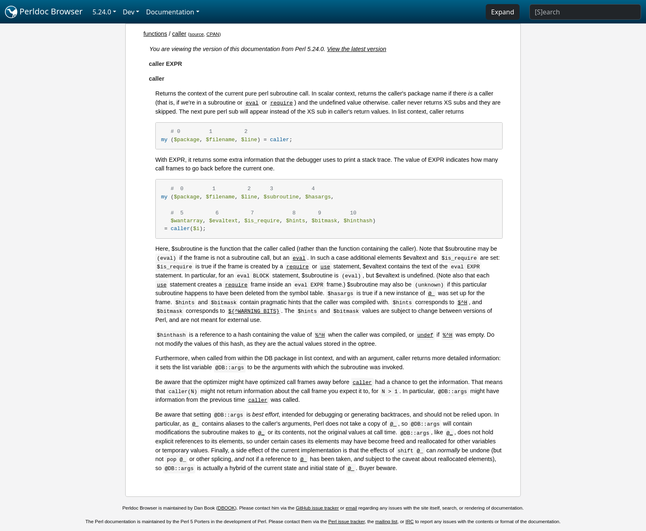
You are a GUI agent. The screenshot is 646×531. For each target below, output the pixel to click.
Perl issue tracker (346, 521)
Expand (502, 11)
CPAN (212, 34)
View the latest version (356, 49)
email (351, 507)
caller (179, 33)
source (197, 34)
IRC (409, 521)
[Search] (585, 12)
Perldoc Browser (44, 12)
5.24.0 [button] (102, 11)
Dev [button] (129, 11)
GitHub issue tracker (317, 507)
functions (155, 33)
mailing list (386, 521)
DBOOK (226, 507)
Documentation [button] (170, 11)
